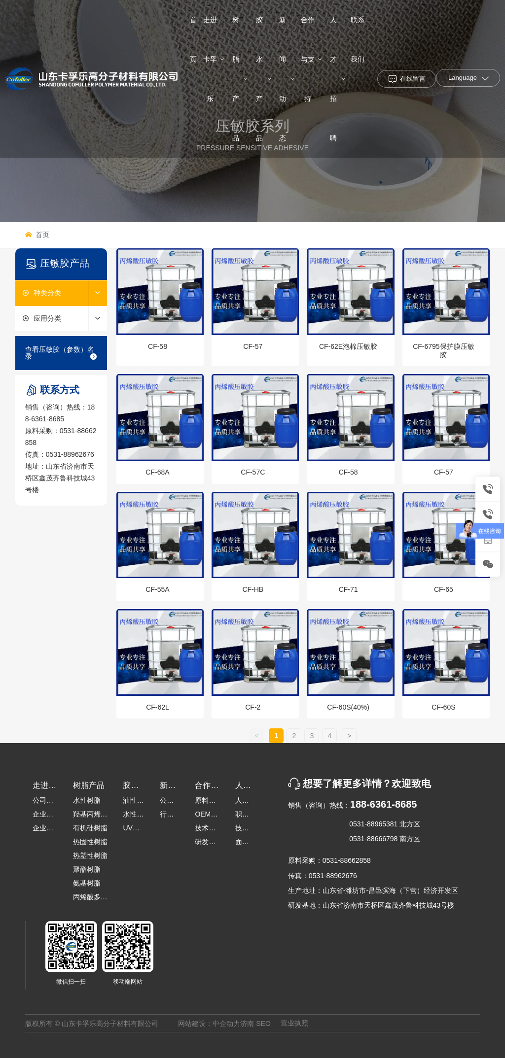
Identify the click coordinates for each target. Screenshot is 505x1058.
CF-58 (157, 346)
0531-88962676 (70, 454)
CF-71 (348, 589)
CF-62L (157, 707)
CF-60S (443, 707)
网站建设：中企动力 (209, 1023)
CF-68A (157, 472)
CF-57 (252, 346)
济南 (247, 1023)
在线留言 (413, 78)
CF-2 (252, 707)
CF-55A (157, 589)
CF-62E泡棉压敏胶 (348, 346)
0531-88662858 (347, 860)
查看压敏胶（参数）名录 (61, 352)
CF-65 (443, 589)
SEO (263, 1023)
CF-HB (252, 589)
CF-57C (253, 472)
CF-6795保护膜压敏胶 (443, 350)
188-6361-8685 (383, 804)
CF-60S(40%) (348, 707)
